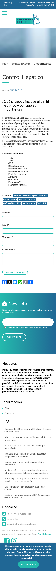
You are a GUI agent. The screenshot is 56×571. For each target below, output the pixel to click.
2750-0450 (12, 518)
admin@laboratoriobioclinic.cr (22, 524)
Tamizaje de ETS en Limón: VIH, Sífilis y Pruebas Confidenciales (27, 430)
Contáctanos (44, 534)
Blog (6, 408)
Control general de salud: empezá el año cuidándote (24, 463)
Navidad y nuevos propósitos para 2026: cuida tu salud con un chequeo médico (27, 479)
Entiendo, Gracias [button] (28, 564)
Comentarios (8, 249)
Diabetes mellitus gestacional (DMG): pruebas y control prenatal (27, 496)
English (7, 5)
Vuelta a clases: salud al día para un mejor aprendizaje (24, 446)
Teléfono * (7, 237)
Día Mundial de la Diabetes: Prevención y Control (24, 488)
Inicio (5, 63)
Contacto (9, 413)
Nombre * (7, 212)
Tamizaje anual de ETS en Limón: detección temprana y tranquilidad (25, 455)
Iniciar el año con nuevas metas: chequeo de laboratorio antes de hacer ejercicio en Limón (26, 471)
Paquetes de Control (21, 63)
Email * (5, 225)
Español (7, 3)
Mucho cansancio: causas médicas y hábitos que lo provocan (27, 438)
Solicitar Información (15, 272)
